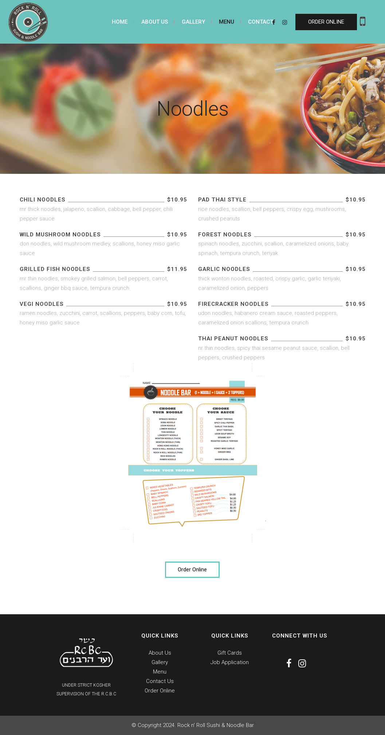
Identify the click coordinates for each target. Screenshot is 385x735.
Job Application (230, 662)
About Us (160, 653)
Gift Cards (229, 653)
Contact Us (160, 681)
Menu (159, 671)
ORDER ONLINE (326, 22)
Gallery (160, 662)
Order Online (192, 569)
